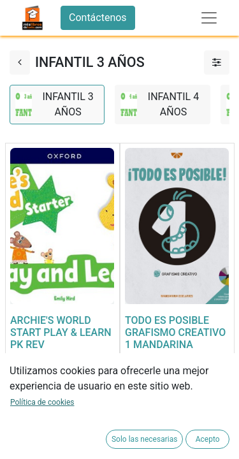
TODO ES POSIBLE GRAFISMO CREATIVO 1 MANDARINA (175, 332)
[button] (23, 413)
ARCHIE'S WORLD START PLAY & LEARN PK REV (61, 332)
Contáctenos (98, 17)
